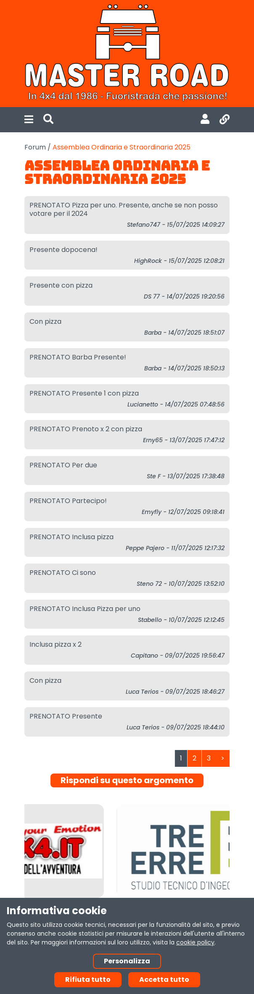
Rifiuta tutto (88, 979)
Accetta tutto (164, 979)
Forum (35, 147)
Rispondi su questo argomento (127, 780)
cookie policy (195, 942)
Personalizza (127, 961)
